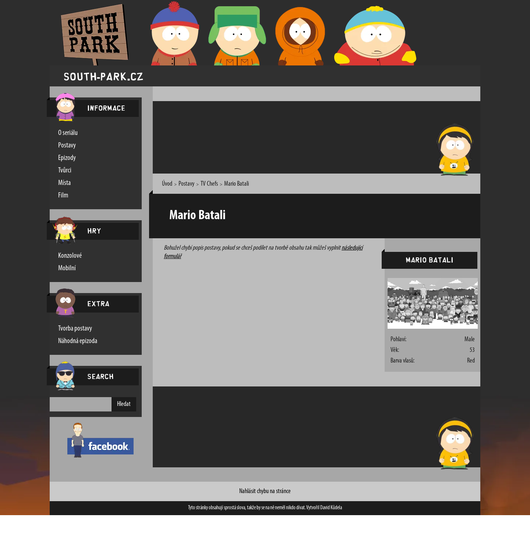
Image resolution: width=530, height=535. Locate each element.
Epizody (67, 158)
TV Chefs (209, 184)
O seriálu (68, 133)
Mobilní (67, 268)
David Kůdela (331, 508)
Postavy (67, 145)
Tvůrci (64, 170)
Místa (64, 183)
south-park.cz (103, 76)
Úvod (167, 184)
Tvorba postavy (75, 328)
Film (63, 195)
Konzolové (70, 256)
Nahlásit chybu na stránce (265, 491)
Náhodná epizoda (77, 341)
